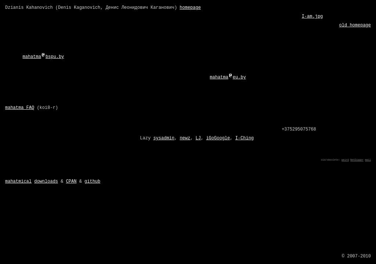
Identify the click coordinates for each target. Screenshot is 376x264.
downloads (46, 181)
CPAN (71, 181)
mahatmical (18, 181)
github (92, 181)
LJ (198, 138)
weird (345, 159)
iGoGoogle (218, 138)
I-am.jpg (312, 16)
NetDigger (357, 159)
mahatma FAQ (19, 107)
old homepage (355, 25)
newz (185, 138)
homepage (190, 7)
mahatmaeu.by (228, 77)
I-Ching (244, 138)
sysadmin (163, 138)
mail (368, 159)
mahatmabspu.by (43, 56)
